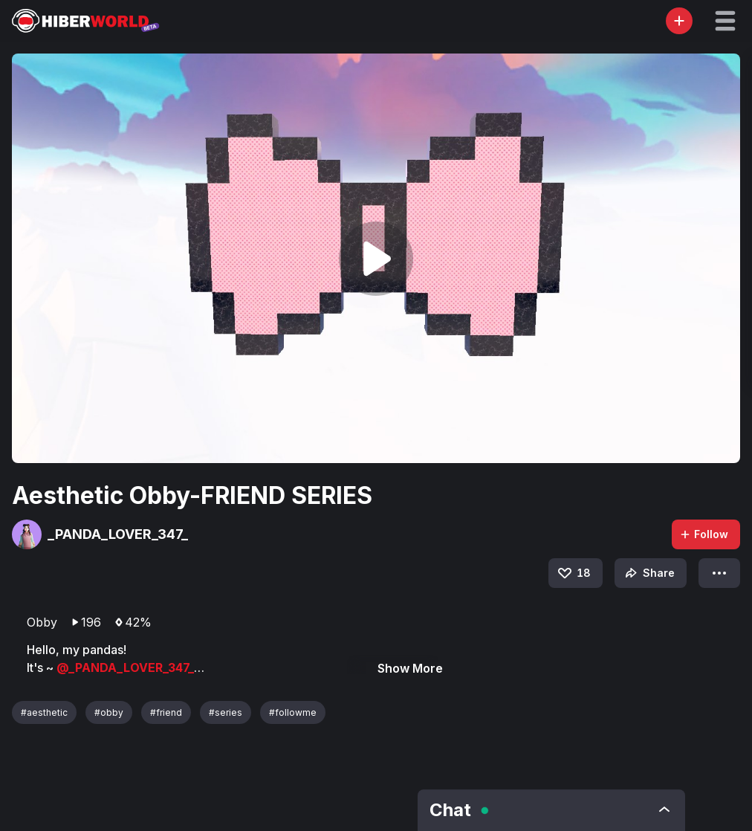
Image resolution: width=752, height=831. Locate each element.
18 (573, 573)
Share (648, 573)
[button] (725, 21)
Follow (703, 534)
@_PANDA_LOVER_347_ (125, 668)
